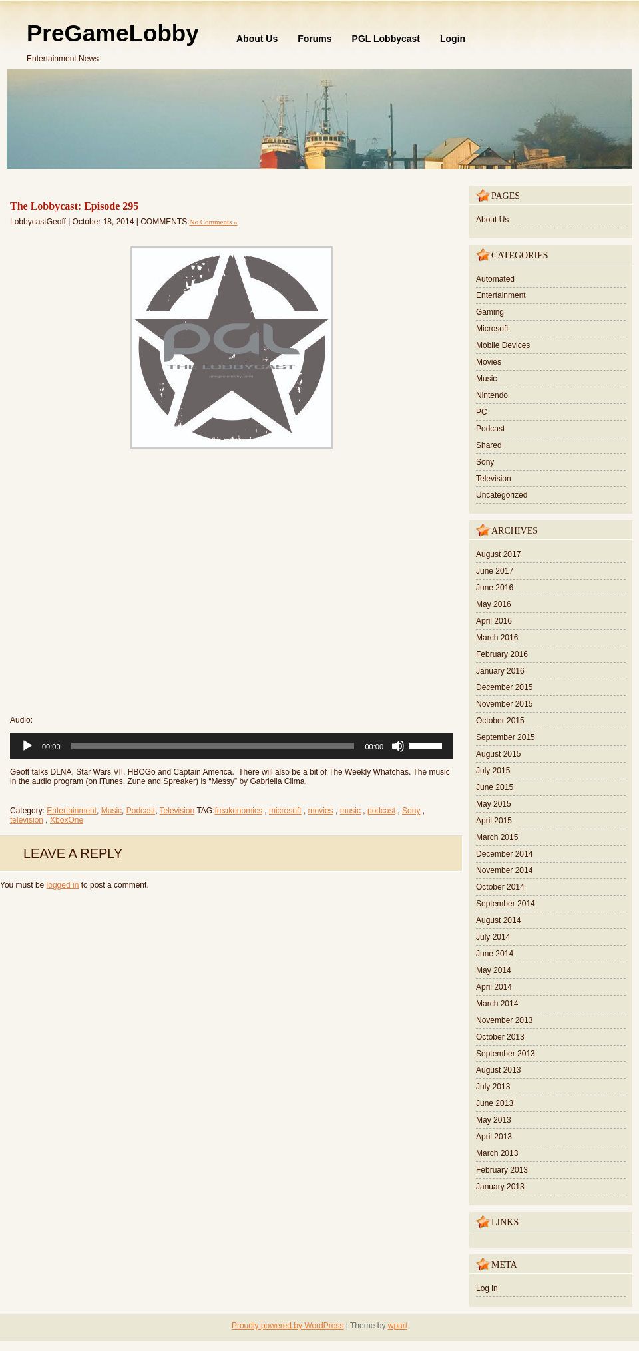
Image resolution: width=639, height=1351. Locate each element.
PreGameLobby (113, 33)
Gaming (490, 312)
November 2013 (504, 1020)
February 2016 (502, 654)
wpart (397, 1325)
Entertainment (72, 810)
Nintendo (492, 395)
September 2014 (505, 903)
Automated (495, 279)
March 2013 (497, 1153)
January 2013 (500, 1186)
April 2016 (494, 621)
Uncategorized (501, 495)
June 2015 (494, 787)
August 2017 (498, 554)
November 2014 (504, 870)
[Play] (27, 746)
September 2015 (505, 737)
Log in (487, 1288)
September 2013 (505, 1053)
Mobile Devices (503, 345)
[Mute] (398, 746)
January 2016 (500, 671)
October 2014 (500, 887)
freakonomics (238, 810)
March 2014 (497, 1003)
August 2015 (498, 754)
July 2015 (493, 770)
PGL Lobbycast (386, 38)
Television (177, 810)
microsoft (285, 810)
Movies (488, 362)
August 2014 (498, 920)
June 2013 (494, 1103)
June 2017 (494, 571)
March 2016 (497, 637)
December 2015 (504, 687)
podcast (381, 810)
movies (320, 810)
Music (111, 810)
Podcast (140, 810)
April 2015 (494, 820)
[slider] (213, 746)
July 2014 (493, 937)
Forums (314, 38)
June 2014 (494, 953)
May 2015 (493, 804)
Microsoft (492, 328)
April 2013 (494, 1136)
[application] (231, 746)
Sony (411, 810)
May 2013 (493, 1120)
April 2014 (494, 987)
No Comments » (213, 222)
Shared (489, 445)
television (26, 820)
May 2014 (493, 970)
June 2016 (494, 587)
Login (452, 38)
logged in (63, 885)
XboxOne (66, 820)
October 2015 (500, 720)
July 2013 (493, 1086)
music (350, 810)
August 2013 (498, 1070)
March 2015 (497, 837)
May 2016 (493, 604)
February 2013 (502, 1170)
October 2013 (500, 1037)
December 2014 (504, 854)
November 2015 (504, 704)
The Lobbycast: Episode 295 (74, 206)
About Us (257, 38)
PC (481, 412)
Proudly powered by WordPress (288, 1325)
